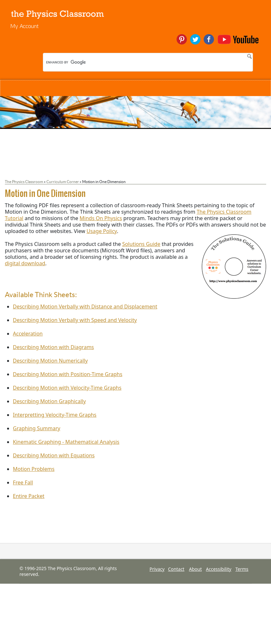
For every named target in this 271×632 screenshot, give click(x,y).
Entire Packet (28, 496)
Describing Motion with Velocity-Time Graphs (67, 387)
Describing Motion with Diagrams (53, 347)
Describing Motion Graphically (49, 401)
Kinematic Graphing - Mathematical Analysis (66, 441)
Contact (176, 569)
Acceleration (28, 333)
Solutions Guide (141, 244)
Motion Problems (33, 468)
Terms (242, 569)
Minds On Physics (101, 218)
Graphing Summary (36, 428)
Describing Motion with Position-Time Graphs (67, 374)
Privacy (157, 569)
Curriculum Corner (62, 182)
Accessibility (218, 569)
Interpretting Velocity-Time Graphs (54, 414)
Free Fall (23, 482)
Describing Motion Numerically (50, 360)
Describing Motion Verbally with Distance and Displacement (85, 306)
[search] (88, 62)
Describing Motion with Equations (54, 455)
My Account (24, 26)
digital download (25, 263)
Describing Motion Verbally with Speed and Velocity (75, 320)
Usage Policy (101, 231)
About (195, 569)
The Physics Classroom (24, 182)
